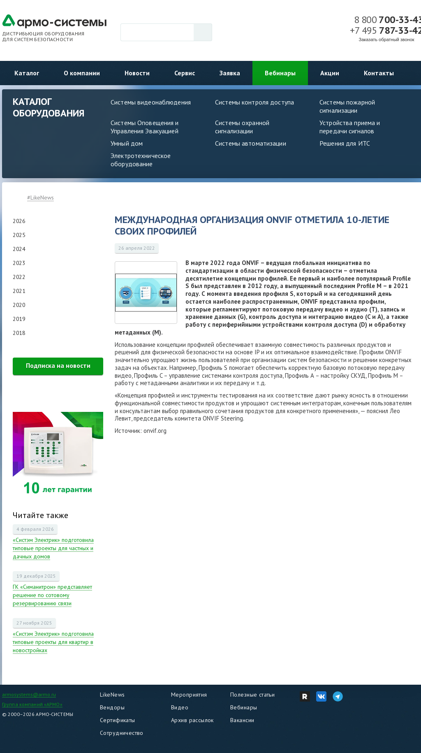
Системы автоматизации (250, 143)
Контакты (379, 73)
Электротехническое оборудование (141, 159)
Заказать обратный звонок (386, 39)
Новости (137, 73)
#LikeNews (40, 197)
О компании (82, 73)
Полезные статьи (252, 694)
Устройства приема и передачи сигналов (349, 127)
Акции (329, 73)
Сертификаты (117, 720)
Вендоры (112, 707)
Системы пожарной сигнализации (347, 106)
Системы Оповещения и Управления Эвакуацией (145, 127)
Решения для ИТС (344, 143)
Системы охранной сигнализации (242, 127)
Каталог (26, 73)
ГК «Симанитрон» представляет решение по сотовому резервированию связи (52, 595)
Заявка (230, 73)
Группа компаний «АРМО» (32, 704)
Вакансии (242, 720)
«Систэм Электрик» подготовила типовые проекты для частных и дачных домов (53, 548)
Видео (179, 707)
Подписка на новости (58, 365)
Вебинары (280, 73)
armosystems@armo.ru (29, 694)
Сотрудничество (121, 733)
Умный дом (127, 143)
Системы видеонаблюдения (151, 102)
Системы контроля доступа (254, 102)
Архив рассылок (192, 720)
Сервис (184, 73)
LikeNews (112, 694)
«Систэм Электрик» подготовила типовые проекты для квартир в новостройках (53, 642)
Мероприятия (189, 694)
